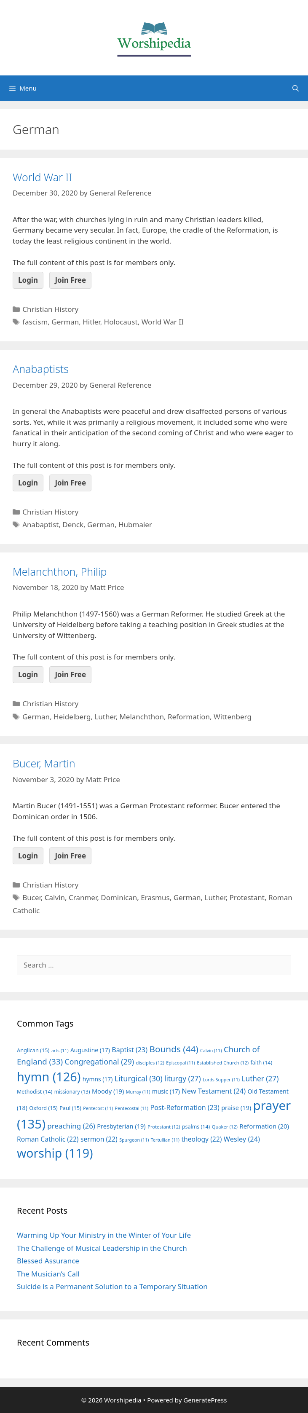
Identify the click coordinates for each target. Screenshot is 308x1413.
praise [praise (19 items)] (236, 1107)
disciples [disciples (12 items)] (150, 1062)
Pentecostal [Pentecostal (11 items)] (132, 1108)
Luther (104, 716)
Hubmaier (135, 524)
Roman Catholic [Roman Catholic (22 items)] (48, 1139)
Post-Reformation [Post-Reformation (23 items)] (184, 1107)
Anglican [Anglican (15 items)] (33, 1050)
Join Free (70, 280)
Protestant (246, 897)
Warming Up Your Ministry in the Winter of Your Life (104, 1235)
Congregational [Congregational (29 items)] (99, 1061)
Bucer (31, 897)
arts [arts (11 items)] (60, 1051)
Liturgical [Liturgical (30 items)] (139, 1078)
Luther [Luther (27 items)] (260, 1078)
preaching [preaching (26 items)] (71, 1126)
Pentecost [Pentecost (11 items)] (98, 1108)
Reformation (189, 716)
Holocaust (121, 322)
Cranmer (83, 897)
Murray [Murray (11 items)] (138, 1092)
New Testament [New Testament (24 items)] (214, 1091)
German (65, 322)
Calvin (55, 897)
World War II (42, 177)
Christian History (50, 309)
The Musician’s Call (48, 1274)
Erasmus (155, 897)
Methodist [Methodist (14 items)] (34, 1091)
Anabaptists (41, 369)
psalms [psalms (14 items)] (196, 1126)
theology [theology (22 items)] (201, 1139)
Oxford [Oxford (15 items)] (43, 1108)
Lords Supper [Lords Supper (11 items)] (221, 1080)
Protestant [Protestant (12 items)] (163, 1126)
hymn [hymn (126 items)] (48, 1076)
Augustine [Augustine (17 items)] (90, 1050)
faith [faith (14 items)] (262, 1062)
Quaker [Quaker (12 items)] (225, 1126)
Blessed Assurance (48, 1261)
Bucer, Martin (44, 763)
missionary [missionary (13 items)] (72, 1091)
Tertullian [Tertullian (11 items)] (165, 1140)
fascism (35, 322)
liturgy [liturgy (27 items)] (182, 1078)
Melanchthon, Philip (60, 571)
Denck (72, 524)
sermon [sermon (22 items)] (99, 1139)
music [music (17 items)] (166, 1091)
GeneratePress (205, 1400)
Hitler (91, 322)
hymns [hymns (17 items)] (98, 1079)
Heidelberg (72, 716)
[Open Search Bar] (295, 88)
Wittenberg (233, 716)
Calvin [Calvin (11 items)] (211, 1051)
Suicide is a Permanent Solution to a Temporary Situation (112, 1286)
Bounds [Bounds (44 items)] (173, 1049)
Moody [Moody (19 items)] (108, 1091)
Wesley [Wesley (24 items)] (242, 1139)
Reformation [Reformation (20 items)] (264, 1126)
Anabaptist (40, 524)
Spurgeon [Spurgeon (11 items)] (134, 1140)
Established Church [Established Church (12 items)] (223, 1062)
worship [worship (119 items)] (55, 1153)
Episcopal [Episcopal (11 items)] (180, 1063)
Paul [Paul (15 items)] (70, 1108)
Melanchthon (141, 716)
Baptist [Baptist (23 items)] (129, 1049)
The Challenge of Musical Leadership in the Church (102, 1248)
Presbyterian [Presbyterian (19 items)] (121, 1126)
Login (28, 280)
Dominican (119, 897)
